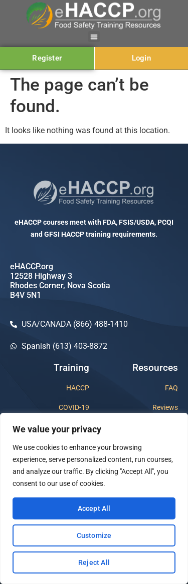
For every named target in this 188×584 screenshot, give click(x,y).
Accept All (94, 508)
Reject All (94, 562)
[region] (94, 498)
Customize (94, 535)
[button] (94, 37)
